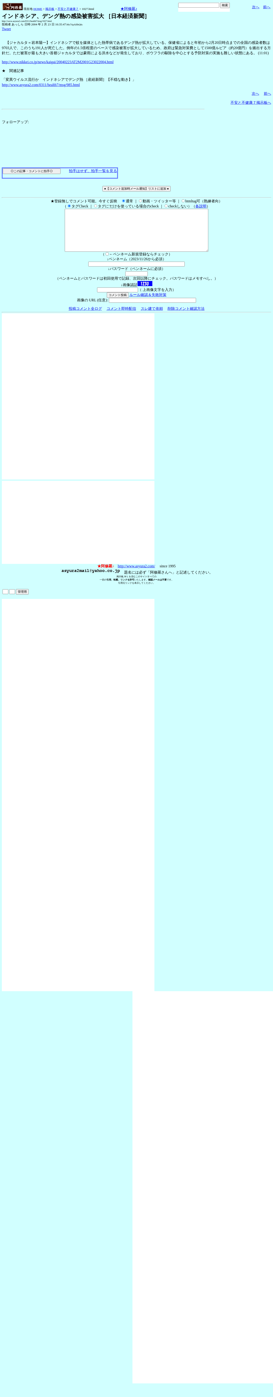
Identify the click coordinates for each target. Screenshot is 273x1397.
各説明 (200, 206)
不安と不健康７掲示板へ (250, 103)
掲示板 (49, 9)
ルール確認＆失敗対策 (147, 303)
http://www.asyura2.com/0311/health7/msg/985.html (41, 85)
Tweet (6, 29)
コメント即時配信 (121, 317)
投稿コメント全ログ (85, 317)
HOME (37, 9)
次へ (255, 7)
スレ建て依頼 (152, 317)
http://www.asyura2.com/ (136, 574)
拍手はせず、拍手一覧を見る (93, 171)
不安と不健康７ (68, 9)
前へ (266, 7)
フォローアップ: (15, 122)
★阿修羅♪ (128, 9)
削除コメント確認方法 (186, 317)
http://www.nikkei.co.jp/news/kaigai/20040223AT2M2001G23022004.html (57, 62)
